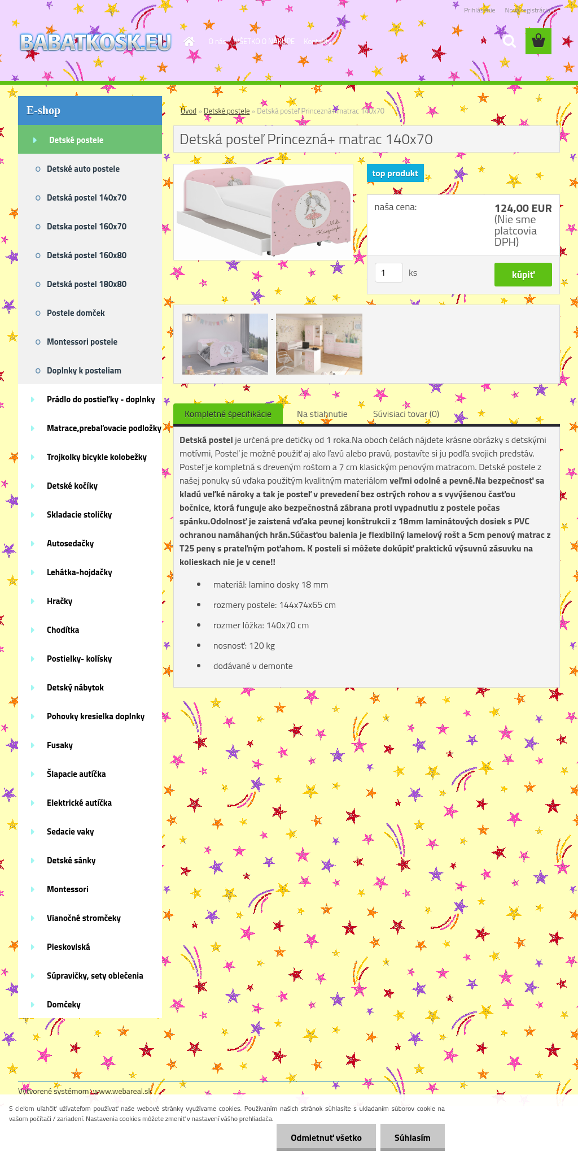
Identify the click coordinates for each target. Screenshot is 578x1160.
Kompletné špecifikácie (228, 413)
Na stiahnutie (322, 413)
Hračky (59, 600)
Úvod (188, 110)
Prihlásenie (479, 10)
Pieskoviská (68, 946)
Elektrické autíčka (79, 802)
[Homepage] (187, 41)
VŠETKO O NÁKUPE (265, 41)
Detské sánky (71, 860)
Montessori (68, 889)
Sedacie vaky (70, 831)
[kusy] (389, 273)
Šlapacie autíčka (76, 773)
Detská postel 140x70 (86, 197)
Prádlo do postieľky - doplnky (101, 399)
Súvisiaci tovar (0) (406, 413)
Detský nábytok (75, 687)
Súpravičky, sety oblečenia (95, 975)
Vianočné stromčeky (84, 917)
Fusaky (60, 744)
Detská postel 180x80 (86, 283)
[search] (509, 41)
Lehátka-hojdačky (79, 572)
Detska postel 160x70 (86, 226)
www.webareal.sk (122, 1091)
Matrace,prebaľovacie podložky (104, 428)
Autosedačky (70, 543)
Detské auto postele (83, 168)
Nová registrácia (527, 10)
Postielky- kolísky (79, 658)
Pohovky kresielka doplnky (95, 716)
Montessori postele (82, 341)
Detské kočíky (72, 485)
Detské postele (76, 139)
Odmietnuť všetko (326, 1137)
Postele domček (76, 312)
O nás (217, 41)
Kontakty (317, 41)
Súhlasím (413, 1137)
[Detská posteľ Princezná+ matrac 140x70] (263, 169)
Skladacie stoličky (79, 514)
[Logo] (95, 42)
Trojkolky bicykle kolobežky (97, 456)
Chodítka (63, 629)
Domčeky (64, 1004)
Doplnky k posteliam (84, 370)
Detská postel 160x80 (86, 255)
